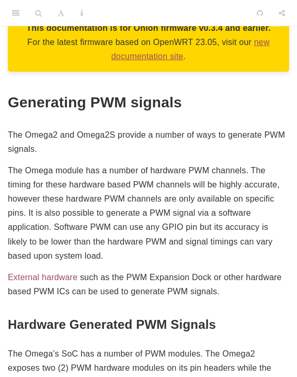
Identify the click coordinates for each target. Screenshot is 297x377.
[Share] (282, 13)
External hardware (42, 277)
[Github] (260, 13)
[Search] (38, 13)
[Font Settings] (61, 13)
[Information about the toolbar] (82, 13)
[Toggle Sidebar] (15, 13)
